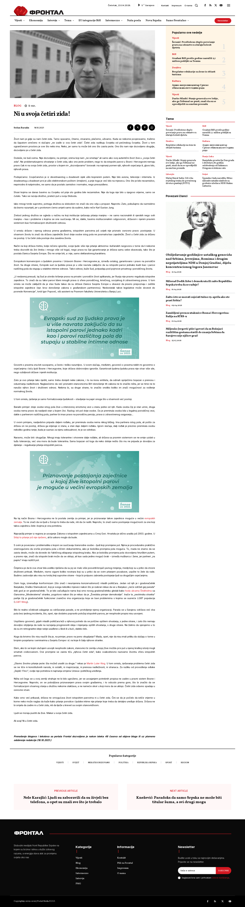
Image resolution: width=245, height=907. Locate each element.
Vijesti (175, 38)
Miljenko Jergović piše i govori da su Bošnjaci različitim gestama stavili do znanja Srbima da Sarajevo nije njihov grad (195, 332)
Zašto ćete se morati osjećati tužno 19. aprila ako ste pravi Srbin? (198, 298)
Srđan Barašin (21, 128)
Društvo (176, 68)
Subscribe (223, 870)
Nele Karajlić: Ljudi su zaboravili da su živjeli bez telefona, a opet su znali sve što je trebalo (65, 800)
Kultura (176, 81)
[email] (197, 870)
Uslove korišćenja (220, 877)
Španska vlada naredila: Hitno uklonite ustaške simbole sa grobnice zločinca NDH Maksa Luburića (217, 182)
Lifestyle (170, 174)
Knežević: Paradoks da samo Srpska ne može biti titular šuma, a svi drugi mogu (179, 800)
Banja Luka (208, 157)
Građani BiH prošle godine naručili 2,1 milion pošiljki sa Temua (193, 60)
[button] (196, 5)
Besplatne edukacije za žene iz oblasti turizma (193, 73)
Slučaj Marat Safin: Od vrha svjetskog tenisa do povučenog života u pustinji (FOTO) (181, 181)
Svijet (205, 174)
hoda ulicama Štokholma (138, 590)
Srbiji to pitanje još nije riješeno (30, 537)
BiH (174, 54)
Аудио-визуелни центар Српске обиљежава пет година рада (190, 87)
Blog (17, 106)
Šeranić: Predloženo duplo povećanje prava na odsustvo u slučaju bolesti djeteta (193, 45)
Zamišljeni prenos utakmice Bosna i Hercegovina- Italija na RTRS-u (198, 314)
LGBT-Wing (21, 601)
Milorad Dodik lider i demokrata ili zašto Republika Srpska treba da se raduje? (199, 283)
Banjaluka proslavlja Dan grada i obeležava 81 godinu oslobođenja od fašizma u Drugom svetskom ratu (218, 164)
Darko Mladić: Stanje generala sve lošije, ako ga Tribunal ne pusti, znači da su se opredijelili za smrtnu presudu (195, 101)
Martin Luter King (96, 663)
